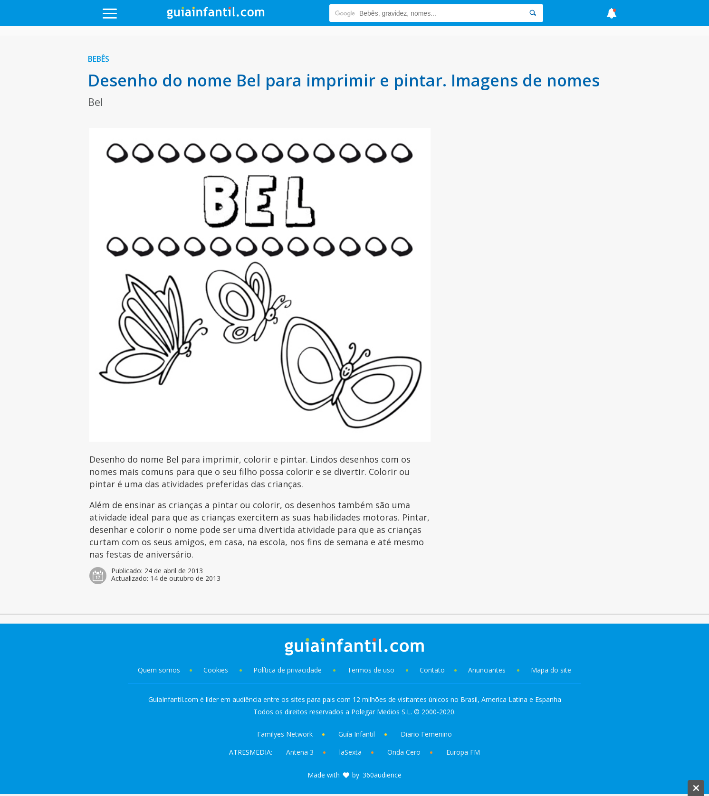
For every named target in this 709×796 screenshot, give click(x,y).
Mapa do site (551, 669)
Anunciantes (487, 669)
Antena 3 (300, 752)
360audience (382, 774)
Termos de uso (370, 669)
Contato (432, 669)
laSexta (350, 752)
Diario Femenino (426, 734)
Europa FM (463, 752)
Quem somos (159, 669)
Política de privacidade (288, 669)
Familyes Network (285, 734)
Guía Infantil (356, 734)
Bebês (98, 59)
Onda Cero (404, 752)
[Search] (532, 13)
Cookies (216, 669)
